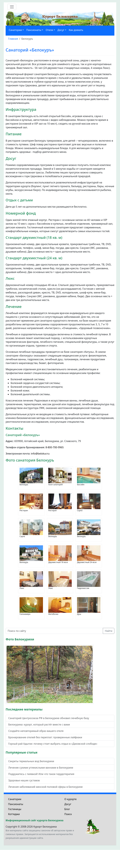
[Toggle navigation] (12, 7)
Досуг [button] (61, 30)
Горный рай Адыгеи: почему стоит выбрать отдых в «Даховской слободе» (52, 743)
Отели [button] (49, 30)
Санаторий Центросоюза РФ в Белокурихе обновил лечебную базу (48, 718)
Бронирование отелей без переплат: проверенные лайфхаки (45, 737)
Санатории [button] (15, 30)
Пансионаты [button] (33, 30)
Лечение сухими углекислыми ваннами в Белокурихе (40, 767)
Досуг (67, 804)
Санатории (14, 799)
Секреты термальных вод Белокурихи (31, 761)
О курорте (70, 799)
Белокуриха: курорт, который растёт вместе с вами (39, 724)
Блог (67, 809)
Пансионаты (15, 804)
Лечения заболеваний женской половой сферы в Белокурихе (45, 787)
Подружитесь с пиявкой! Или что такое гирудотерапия (41, 774)
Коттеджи (14, 814)
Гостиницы (14, 809)
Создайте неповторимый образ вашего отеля (35, 731)
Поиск (68, 814)
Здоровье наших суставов (24, 780)
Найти (108, 631)
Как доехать (76, 30)
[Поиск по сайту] (54, 631)
